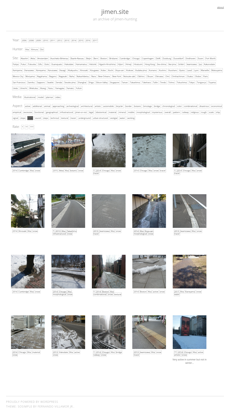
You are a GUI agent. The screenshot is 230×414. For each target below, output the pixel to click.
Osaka (190, 75)
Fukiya (15, 64)
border (129, 105)
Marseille (205, 70)
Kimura (34, 49)
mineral (122, 111)
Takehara (146, 81)
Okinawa (159, 75)
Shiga (91, 81)
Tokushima (182, 81)
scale (211, 111)
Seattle (50, 81)
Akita (33, 58)
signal (15, 117)
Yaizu (50, 87)
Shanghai (82, 81)
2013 (66, 40)
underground (84, 117)
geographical (52, 111)
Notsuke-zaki (129, 75)
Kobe (103, 70)
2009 (38, 40)
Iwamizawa (192, 64)
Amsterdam (43, 58)
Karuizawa (52, 70)
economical (216, 105)
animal (47, 105)
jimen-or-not (80, 111)
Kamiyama (17, 70)
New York (117, 75)
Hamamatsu (81, 64)
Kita (27, 49)
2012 (59, 40)
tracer (73, 117)
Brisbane (113, 58)
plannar (49, 96)
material (112, 111)
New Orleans (104, 75)
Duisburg (167, 58)
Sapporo (41, 81)
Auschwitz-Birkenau (59, 58)
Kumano (153, 70)
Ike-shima (161, 64)
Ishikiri (181, 64)
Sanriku (31, 81)
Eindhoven (190, 58)
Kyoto (182, 70)
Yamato (70, 87)
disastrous (204, 105)
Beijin (88, 58)
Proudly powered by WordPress (32, 401)
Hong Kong (150, 64)
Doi (42, 49)
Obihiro (140, 75)
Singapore (114, 81)
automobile (108, 105)
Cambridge (125, 58)
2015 (81, 40)
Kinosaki (84, 70)
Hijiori (120, 64)
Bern (96, 58)
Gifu (40, 64)
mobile (131, 111)
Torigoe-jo (201, 81)
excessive (28, 111)
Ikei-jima (172, 64)
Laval (189, 70)
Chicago (135, 58)
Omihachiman (178, 75)
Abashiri (24, 58)
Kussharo (172, 70)
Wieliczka (33, 87)
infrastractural (66, 111)
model (41, 96)
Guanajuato (56, 64)
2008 (31, 40)
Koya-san (120, 70)
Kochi (110, 70)
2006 (24, 40)
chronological (168, 105)
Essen (200, 58)
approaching (58, 105)
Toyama (212, 81)
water (122, 117)
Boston (103, 58)
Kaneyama (41, 70)
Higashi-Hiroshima (107, 64)
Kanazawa (29, 70)
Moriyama (30, 75)
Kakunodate (209, 64)
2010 (45, 40)
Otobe (198, 75)
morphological (143, 111)
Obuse (150, 75)
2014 (73, 40)
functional (39, 111)
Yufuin (79, 87)
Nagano (52, 75)
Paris (205, 75)
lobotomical (101, 111)
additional (37, 105)
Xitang (43, 87)
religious (195, 111)
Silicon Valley (102, 81)
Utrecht (23, 87)
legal (91, 111)
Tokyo (192, 81)
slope (22, 117)
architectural (86, 105)
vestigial (113, 117)
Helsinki (92, 64)
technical (55, 117)
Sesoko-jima (69, 81)
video (57, 96)
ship (218, 111)
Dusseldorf (178, 58)
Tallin (155, 81)
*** (31, 126)
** (26, 126)
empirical (17, 111)
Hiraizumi (138, 64)
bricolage (148, 105)
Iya (200, 64)
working (131, 117)
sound (38, 117)
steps (45, 117)
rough (204, 111)
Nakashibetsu (83, 75)
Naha (71, 75)
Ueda (15, 87)
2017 (95, 40)
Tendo (163, 81)
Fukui (23, 64)
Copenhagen (148, 58)
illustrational (29, 96)
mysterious (157, 111)
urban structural (100, 117)
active (27, 105)
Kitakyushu (73, 70)
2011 (52, 40)
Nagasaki (63, 75)
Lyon (196, 70)
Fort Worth (211, 58)
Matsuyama (217, 70)
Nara (93, 75)
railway (185, 111)
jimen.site (115, 11)
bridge (157, 105)
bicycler (119, 105)
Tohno (171, 81)
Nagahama (42, 75)
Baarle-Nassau (77, 58)
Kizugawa (94, 70)
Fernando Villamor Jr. (56, 405)
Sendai (59, 81)
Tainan (125, 81)
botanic (137, 105)
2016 (88, 40)
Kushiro (162, 70)
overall (168, 111)
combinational (190, 105)
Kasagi (63, 70)
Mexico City (18, 75)
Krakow (129, 70)
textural (64, 117)
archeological (72, 105)
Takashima (135, 81)
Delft (158, 58)
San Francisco (19, 81)
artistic (98, 105)
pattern (176, 111)
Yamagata (59, 87)
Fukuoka (32, 64)
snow (30, 117)
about (220, 7)
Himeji (128, 64)
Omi (167, 75)
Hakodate (68, 64)
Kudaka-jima (140, 70)
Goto (46, 64)
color (179, 105)
